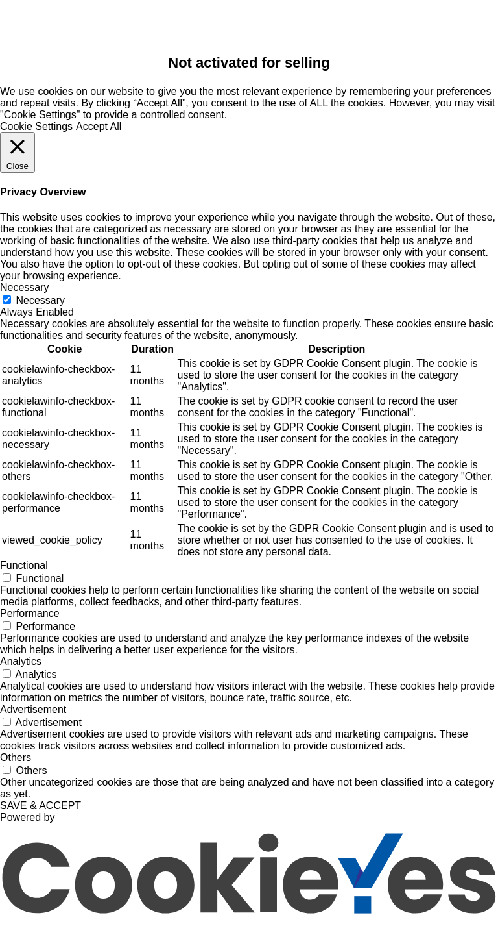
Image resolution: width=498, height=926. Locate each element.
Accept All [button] (98, 126)
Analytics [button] (21, 661)
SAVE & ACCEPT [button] (40, 805)
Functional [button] (24, 565)
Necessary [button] (24, 287)
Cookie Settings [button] (36, 126)
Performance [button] (30, 613)
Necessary (40, 300)
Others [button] (15, 757)
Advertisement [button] (33, 709)
